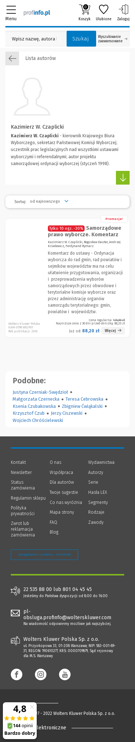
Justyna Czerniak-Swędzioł (40, 392)
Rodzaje (96, 512)
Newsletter (21, 472)
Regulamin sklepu (28, 498)
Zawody (96, 522)
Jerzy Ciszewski (66, 413)
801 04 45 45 (77, 589)
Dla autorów (62, 482)
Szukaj (80, 38)
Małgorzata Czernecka (36, 399)
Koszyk (84, 12)
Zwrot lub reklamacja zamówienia (23, 529)
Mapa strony (62, 512)
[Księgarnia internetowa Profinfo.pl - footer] (40, 702)
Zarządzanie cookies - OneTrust (44, 554)
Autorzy (95, 472)
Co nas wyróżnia (66, 502)
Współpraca (61, 472)
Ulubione (104, 12)
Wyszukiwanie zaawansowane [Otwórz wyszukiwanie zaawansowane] (112, 39)
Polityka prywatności (23, 510)
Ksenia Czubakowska (34, 406)
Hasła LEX (97, 492)
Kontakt (18, 462)
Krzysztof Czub (29, 413)
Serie (93, 482)
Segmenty (98, 502)
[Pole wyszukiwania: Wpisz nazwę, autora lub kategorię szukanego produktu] (34, 39)
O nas (55, 462)
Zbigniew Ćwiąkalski (82, 406)
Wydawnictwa (101, 462)
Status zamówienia (23, 485)
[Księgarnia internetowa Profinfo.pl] (37, 12)
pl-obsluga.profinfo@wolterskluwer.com (67, 614)
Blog (54, 532)
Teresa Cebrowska (84, 399)
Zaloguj (123, 12)
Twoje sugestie (64, 492)
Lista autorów (30, 58)
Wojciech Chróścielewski (38, 420)
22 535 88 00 (37, 589)
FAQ (53, 522)
